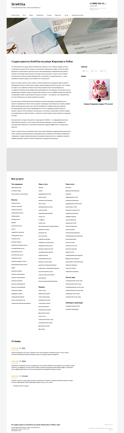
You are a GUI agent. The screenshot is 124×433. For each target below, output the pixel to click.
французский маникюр (72, 191)
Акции (31, 15)
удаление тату (43, 233)
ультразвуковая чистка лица (74, 280)
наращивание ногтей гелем (74, 203)
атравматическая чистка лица (74, 290)
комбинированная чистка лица (75, 287)
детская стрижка (16, 242)
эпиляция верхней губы (73, 306)
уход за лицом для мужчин (46, 275)
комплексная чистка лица (73, 297)
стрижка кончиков (16, 280)
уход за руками (70, 229)
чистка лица (42, 203)
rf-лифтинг (42, 220)
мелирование (15, 216)
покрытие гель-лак (71, 245)
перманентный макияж (45, 200)
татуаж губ (42, 216)
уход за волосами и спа (18, 300)
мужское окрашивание (18, 287)
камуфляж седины (17, 293)
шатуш (13, 229)
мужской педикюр (71, 249)
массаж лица (42, 197)
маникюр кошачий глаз (73, 210)
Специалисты (40, 15)
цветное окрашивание (18, 277)
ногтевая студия (16, 191)
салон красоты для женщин (19, 194)
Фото (24, 15)
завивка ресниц (43, 255)
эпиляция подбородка (72, 309)
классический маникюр (73, 233)
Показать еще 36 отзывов (21, 386)
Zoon (111, 424)
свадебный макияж (44, 239)
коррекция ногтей (71, 223)
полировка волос (16, 258)
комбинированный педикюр (74, 255)
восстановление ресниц (46, 271)
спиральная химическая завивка (21, 303)
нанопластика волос (17, 255)
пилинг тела (42, 316)
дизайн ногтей (70, 252)
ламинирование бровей (46, 213)
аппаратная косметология (46, 242)
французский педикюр (72, 258)
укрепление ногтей (71, 207)
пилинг (41, 191)
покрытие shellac (71, 268)
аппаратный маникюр (72, 200)
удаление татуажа (44, 229)
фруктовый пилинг (44, 313)
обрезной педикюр (71, 265)
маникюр (68, 187)
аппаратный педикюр (72, 271)
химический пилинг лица (46, 319)
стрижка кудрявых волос (18, 261)
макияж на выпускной (45, 262)
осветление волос (16, 226)
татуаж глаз (42, 223)
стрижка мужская (16, 209)
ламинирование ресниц (46, 207)
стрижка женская (16, 206)
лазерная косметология (46, 245)
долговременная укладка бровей (48, 226)
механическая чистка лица (73, 284)
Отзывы (49, 15)
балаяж (13, 222)
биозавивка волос (16, 251)
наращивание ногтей (72, 197)
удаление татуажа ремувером (47, 265)
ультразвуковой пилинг (46, 322)
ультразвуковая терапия (46, 252)
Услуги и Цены (15, 15)
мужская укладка (16, 271)
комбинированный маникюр (74, 236)
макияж (41, 187)
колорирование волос (18, 248)
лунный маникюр (71, 220)
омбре (13, 268)
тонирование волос (17, 235)
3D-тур (66, 15)
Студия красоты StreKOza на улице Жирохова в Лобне (34, 425)
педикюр (68, 194)
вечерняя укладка (16, 290)
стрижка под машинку (18, 274)
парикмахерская (16, 187)
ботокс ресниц (43, 236)
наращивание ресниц (45, 194)
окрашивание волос (17, 213)
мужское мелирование (18, 284)
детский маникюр (71, 239)
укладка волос (15, 219)
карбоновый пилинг (44, 293)
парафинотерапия (71, 216)
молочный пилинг (44, 306)
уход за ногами (70, 242)
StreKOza (18, 4)
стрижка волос (15, 203)
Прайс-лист (58, 15)
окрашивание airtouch (17, 297)
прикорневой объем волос (19, 264)
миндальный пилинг (45, 300)
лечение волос (15, 239)
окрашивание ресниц (45, 258)
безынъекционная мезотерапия (48, 281)
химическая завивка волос (19, 245)
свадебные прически (17, 232)
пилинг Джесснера (44, 297)
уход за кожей (43, 210)
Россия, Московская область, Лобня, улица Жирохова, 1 (26, 7)
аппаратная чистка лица (73, 293)
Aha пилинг (42, 329)
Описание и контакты (77, 15)
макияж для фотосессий (46, 249)
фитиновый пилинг (44, 326)
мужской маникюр (71, 226)
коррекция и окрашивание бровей (49, 268)
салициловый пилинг (45, 310)
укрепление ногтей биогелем (74, 262)
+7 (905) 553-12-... (101, 4)
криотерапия (42, 278)
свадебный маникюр (72, 213)
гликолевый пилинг (44, 303)
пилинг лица (42, 290)
